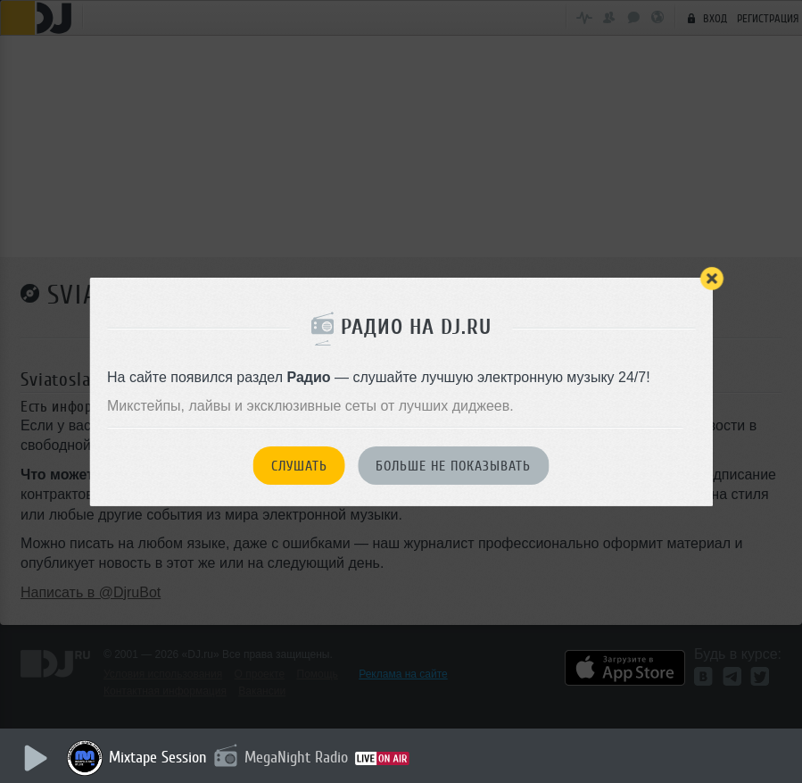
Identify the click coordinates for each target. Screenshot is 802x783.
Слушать (299, 466)
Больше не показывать (453, 466)
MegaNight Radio (296, 757)
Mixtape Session (158, 757)
